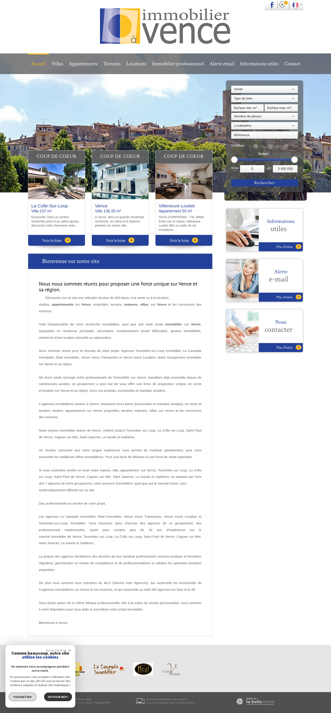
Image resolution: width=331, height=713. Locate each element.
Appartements (83, 63)
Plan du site (34, 702)
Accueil (38, 63)
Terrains (111, 63)
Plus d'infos (288, 246)
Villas (57, 63)
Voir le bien (56, 240)
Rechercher (264, 183)
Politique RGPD (103, 702)
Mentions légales (51, 702)
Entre (235, 168)
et (269, 168)
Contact (292, 63)
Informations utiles (259, 63)
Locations (136, 63)
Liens (82, 702)
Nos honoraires (69, 702)
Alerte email (221, 63)
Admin (89, 702)
